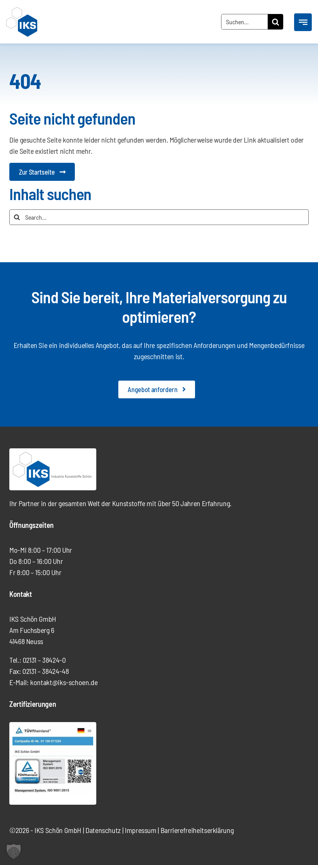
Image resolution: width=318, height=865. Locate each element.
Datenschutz (103, 830)
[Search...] (159, 217)
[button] (13, 851)
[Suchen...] (244, 22)
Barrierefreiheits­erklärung (197, 830)
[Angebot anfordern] (156, 389)
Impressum (141, 830)
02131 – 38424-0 (44, 659)
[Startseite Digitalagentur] (42, 172)
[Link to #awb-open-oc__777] (303, 22)
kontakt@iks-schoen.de (64, 682)
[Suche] (275, 22)
